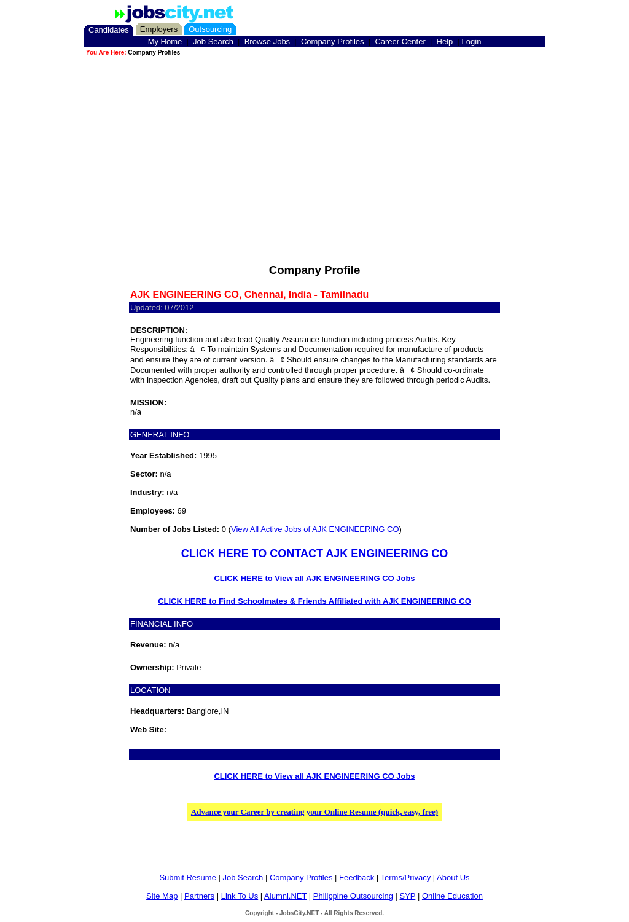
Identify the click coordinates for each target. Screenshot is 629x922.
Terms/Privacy (406, 877)
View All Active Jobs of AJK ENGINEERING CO (315, 529)
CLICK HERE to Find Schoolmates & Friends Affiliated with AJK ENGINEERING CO (314, 601)
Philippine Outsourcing (353, 896)
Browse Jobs (267, 41)
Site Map (162, 896)
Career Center (400, 41)
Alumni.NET (285, 896)
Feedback (356, 877)
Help (445, 41)
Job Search (213, 41)
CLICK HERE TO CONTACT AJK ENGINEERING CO (314, 553)
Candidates (108, 29)
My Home (165, 41)
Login (472, 41)
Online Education (452, 896)
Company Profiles (332, 41)
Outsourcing (210, 29)
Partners (199, 896)
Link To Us (239, 896)
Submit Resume (187, 877)
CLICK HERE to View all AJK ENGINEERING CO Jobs (314, 578)
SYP (408, 896)
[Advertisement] (314, 144)
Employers (159, 29)
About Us (453, 877)
